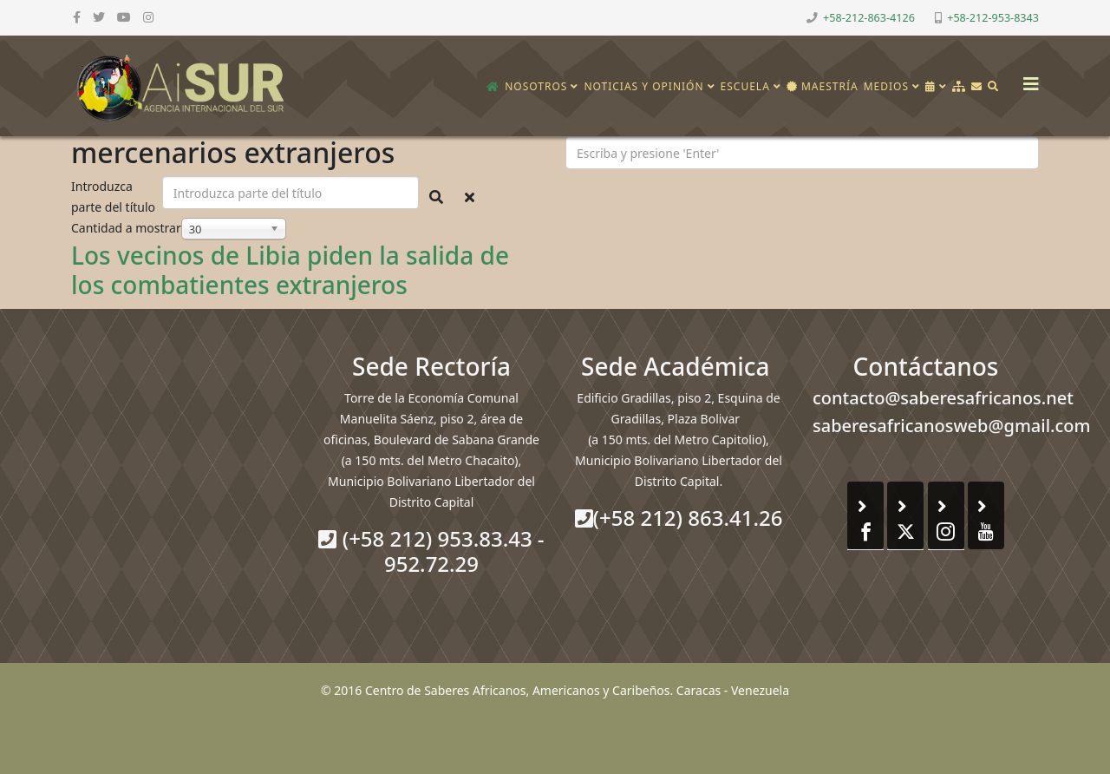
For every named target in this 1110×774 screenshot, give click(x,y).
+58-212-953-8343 (993, 17)
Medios (886, 86)
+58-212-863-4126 (869, 17)
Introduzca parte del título (115, 196)
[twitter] (99, 17)
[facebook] (77, 17)
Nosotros (536, 86)
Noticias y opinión (643, 86)
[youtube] (124, 17)
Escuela (745, 86)
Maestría (823, 86)
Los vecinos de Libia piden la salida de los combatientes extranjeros (290, 270)
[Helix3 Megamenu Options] (1027, 78)
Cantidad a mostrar (126, 228)
